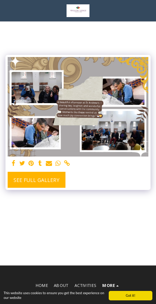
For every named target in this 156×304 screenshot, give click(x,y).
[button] (8, 10)
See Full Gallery (36, 180)
